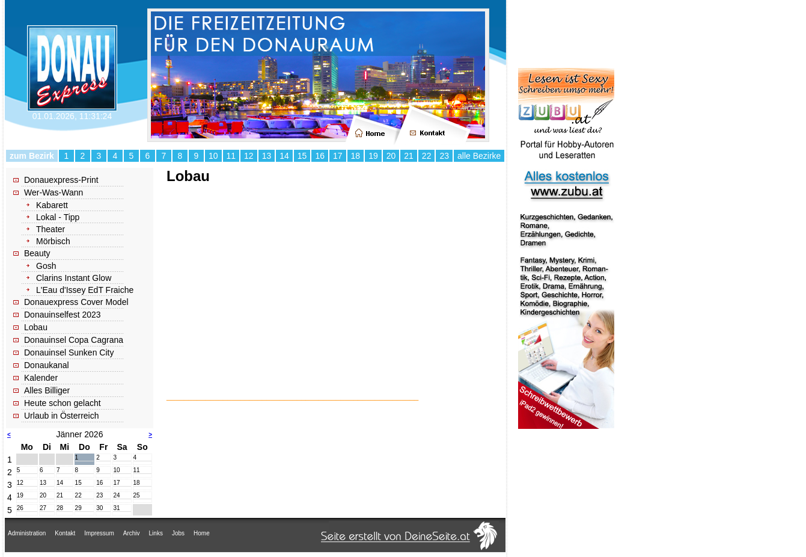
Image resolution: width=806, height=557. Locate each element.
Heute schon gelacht (62, 403)
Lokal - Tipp (57, 217)
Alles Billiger (47, 390)
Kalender (41, 378)
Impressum (99, 533)
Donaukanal (46, 365)
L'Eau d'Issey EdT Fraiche (84, 290)
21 (409, 156)
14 (284, 156)
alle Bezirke (479, 156)
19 (373, 156)
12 (249, 156)
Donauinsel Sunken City (69, 352)
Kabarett (52, 205)
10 (213, 156)
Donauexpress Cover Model (76, 302)
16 (320, 156)
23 (444, 156)
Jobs (178, 533)
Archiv (131, 533)
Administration (27, 533)
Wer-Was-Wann (53, 192)
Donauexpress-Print (61, 180)
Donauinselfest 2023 (62, 314)
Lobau (35, 327)
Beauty (37, 253)
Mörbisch (53, 241)
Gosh (46, 266)
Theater (50, 229)
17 (338, 156)
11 (231, 156)
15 (302, 156)
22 (427, 156)
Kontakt (65, 533)
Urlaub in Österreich (61, 415)
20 (391, 156)
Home (202, 533)
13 (267, 156)
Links (156, 533)
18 (356, 156)
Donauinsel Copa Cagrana (73, 340)
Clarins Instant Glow (73, 278)
